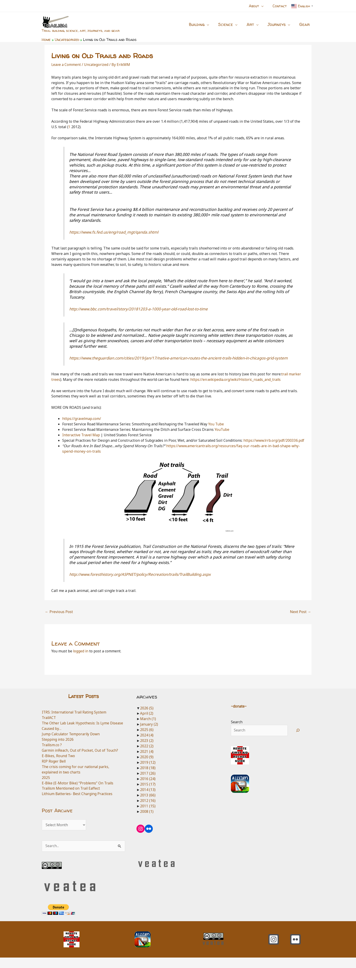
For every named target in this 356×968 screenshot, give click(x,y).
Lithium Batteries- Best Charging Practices (78, 803)
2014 (148, 799)
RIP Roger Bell (54, 771)
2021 (146, 761)
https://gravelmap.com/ (82, 423)
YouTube (222, 434)
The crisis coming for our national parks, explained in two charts (76, 779)
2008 (146, 821)
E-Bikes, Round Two (59, 765)
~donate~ (239, 716)
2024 (146, 745)
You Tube (216, 429)
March (148, 729)
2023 (146, 750)
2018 (148, 777)
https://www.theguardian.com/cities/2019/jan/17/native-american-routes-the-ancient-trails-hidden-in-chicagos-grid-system (178, 360)
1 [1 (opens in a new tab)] (69, 126)
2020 (146, 766)
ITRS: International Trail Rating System (75, 722)
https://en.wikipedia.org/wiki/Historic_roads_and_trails (237, 384)
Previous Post (59, 622)
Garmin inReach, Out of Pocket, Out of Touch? (80, 760)
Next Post (300, 622)
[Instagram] (273, 950)
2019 (148, 772)
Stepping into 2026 (58, 749)
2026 (146, 718)
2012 (148, 810)
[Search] (298, 740)
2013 (148, 804)
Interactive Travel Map (81, 440)
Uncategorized (97, 64)
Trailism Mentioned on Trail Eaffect (72, 798)
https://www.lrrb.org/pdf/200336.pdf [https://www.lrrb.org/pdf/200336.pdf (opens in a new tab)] (93, 450)
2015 (148, 793)
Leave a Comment (66, 64)
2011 (148, 815)
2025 (46, 787)
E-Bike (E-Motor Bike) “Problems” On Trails (78, 792)
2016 (148, 788)
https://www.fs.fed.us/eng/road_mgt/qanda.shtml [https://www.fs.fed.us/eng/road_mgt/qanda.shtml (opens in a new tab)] (116, 232)
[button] (264, 6)
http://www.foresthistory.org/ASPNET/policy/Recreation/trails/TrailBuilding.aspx (144, 584)
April (147, 723)
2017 (148, 783)
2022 (146, 756)
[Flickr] (295, 950)
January (149, 734)
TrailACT (49, 727)
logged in (81, 661)
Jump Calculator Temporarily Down (72, 744)
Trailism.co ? (52, 754)
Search (236, 732)
